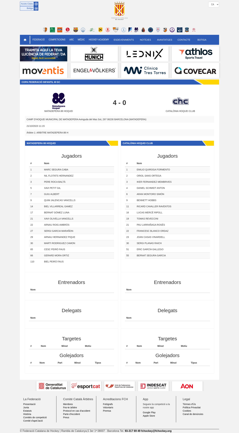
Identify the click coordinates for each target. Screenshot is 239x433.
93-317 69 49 (132, 431)
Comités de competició (35, 417)
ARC (71, 39)
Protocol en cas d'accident (76, 410)
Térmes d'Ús (189, 404)
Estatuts (27, 410)
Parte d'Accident (71, 414)
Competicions (57, 39)
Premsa (107, 410)
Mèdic (81, 39)
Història (27, 414)
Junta (26, 407)
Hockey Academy (99, 39)
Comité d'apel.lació (33, 420)
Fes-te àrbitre (70, 407)
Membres (68, 404)
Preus (66, 417)
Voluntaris (108, 407)
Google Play (149, 412)
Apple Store (149, 415)
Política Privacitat (191, 407)
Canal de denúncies (193, 414)
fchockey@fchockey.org (156, 431)
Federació (39, 39)
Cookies (187, 410)
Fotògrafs (108, 404)
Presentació (29, 404)
